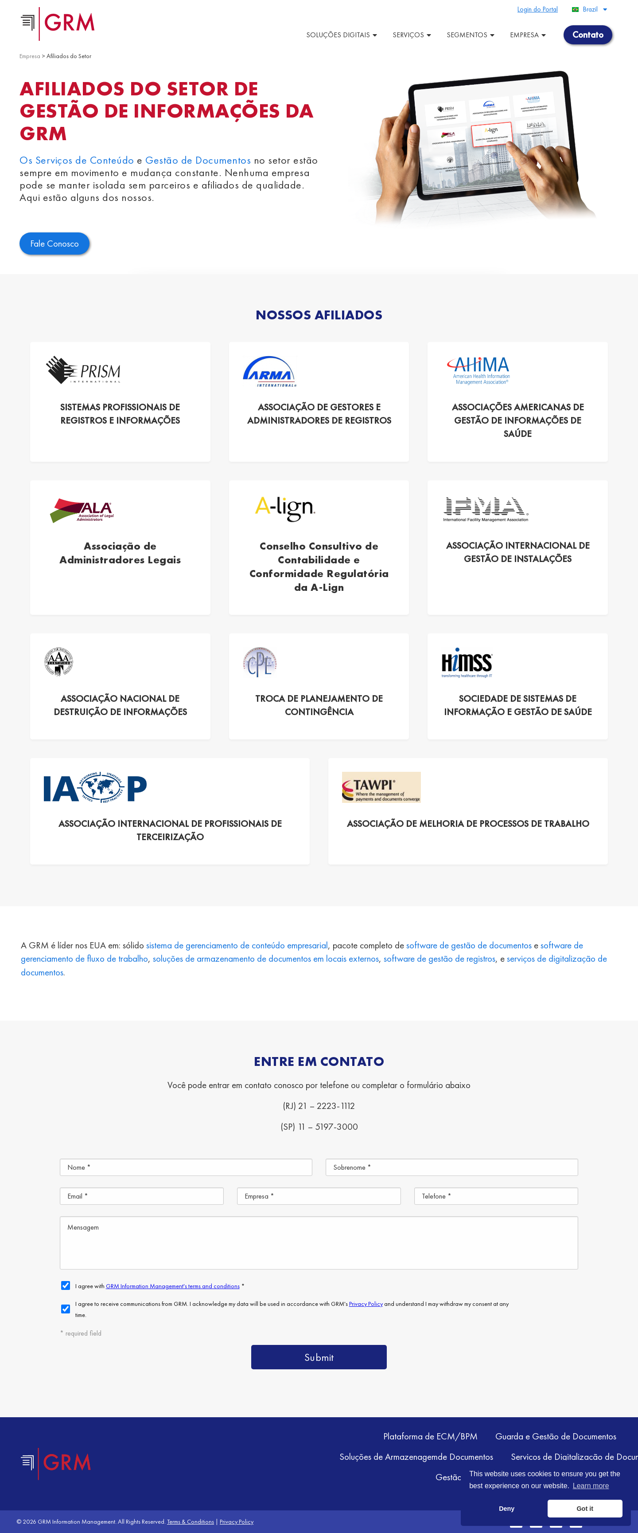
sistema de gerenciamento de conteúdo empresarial (237, 945)
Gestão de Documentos (198, 160)
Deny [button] (506, 1508)
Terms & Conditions (190, 1521)
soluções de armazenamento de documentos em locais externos (266, 958)
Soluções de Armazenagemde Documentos (416, 1456)
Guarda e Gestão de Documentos (555, 1436)
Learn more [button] (591, 1486)
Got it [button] (584, 1508)
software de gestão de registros (439, 958)
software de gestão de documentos (469, 945)
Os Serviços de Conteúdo (76, 160)
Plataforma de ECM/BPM (430, 1436)
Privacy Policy (236, 1521)
